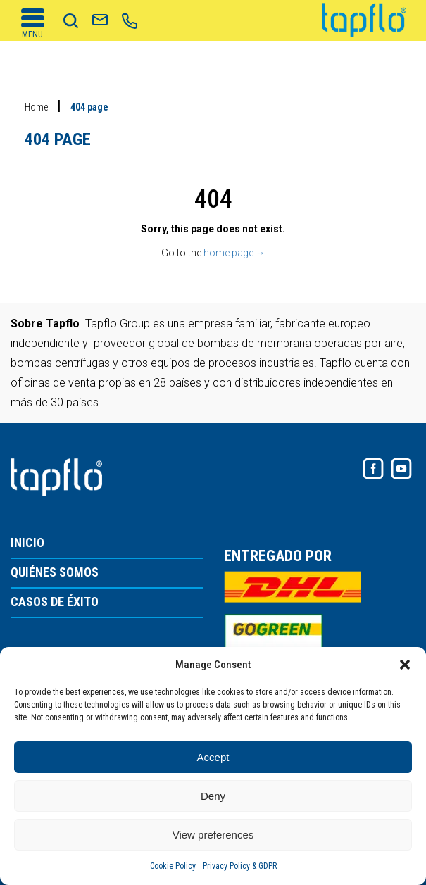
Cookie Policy (173, 866)
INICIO (27, 543)
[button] (405, 665)
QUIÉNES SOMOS (55, 572)
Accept (213, 757)
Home (36, 107)
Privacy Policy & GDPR (240, 866)
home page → (234, 252)
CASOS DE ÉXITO (55, 602)
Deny (213, 796)
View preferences (213, 835)
